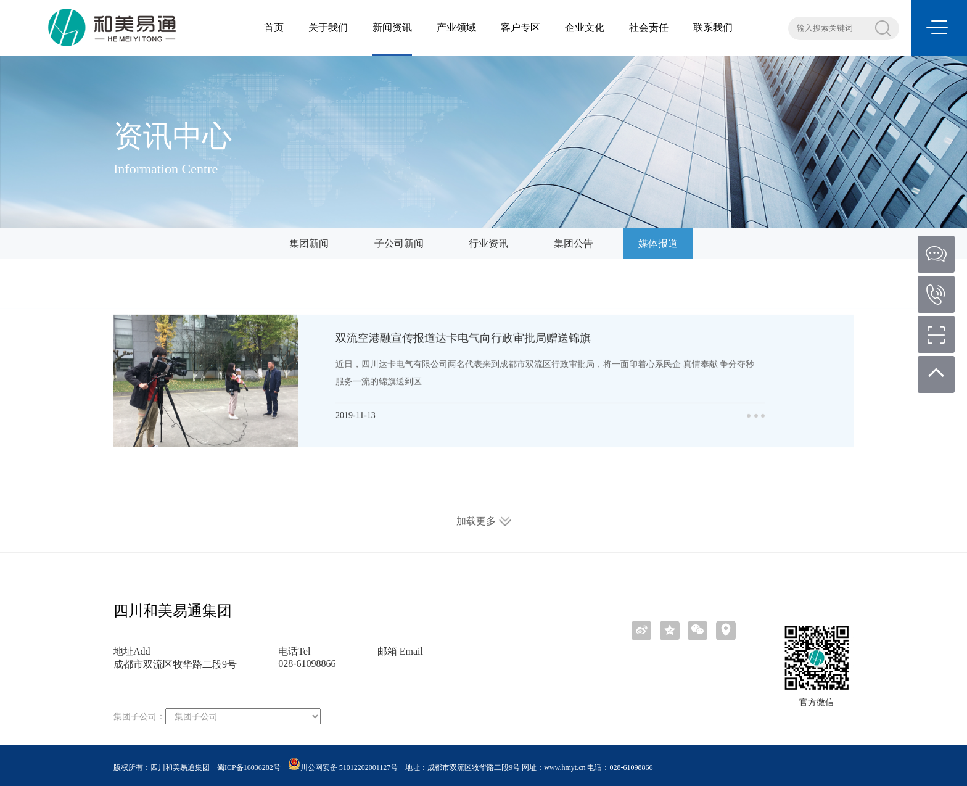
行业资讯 (488, 243)
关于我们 (328, 27)
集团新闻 (309, 243)
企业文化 (584, 27)
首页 (274, 27)
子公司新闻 (399, 243)
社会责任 (649, 27)
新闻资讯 (392, 27)
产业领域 (456, 27)
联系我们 (713, 27)
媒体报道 (658, 243)
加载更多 (483, 521)
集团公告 (573, 243)
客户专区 (520, 27)
